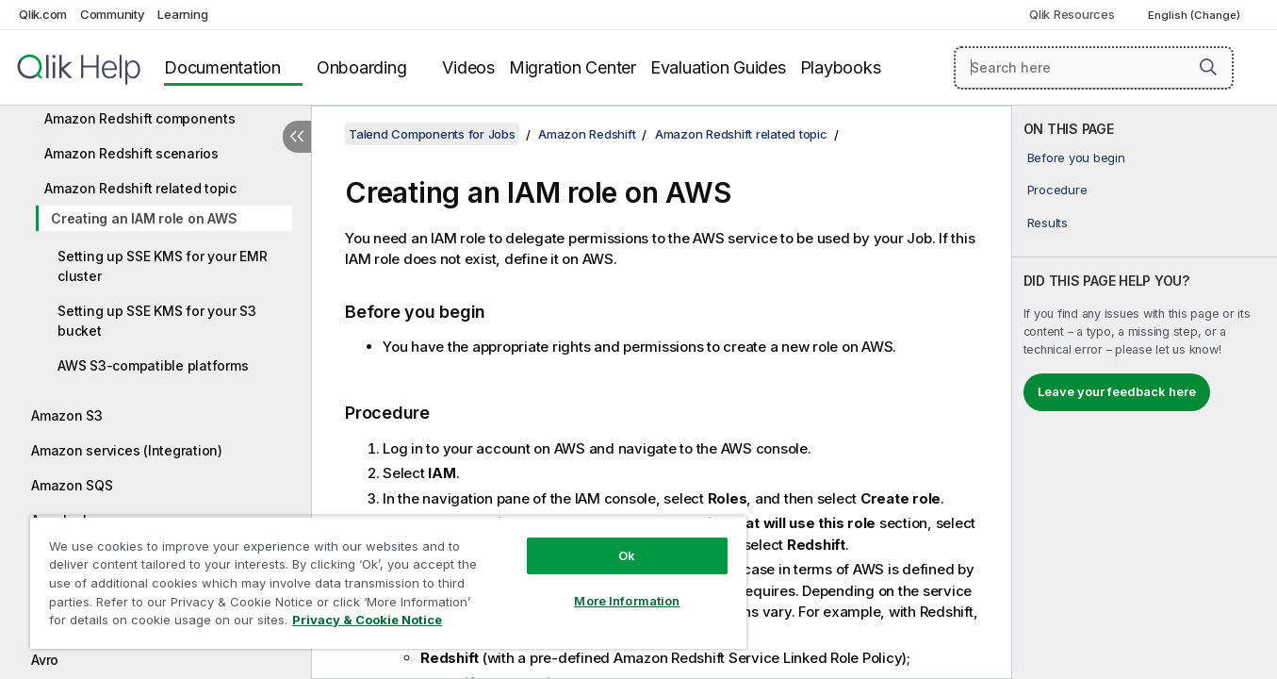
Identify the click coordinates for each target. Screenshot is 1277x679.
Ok (626, 555)
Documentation (222, 67)
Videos (468, 67)
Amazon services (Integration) (126, 450)
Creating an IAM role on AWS (144, 218)
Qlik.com (43, 14)
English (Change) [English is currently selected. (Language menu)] (1195, 15)
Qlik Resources (1072, 14)
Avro (44, 660)
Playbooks (840, 67)
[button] (1208, 67)
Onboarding (362, 67)
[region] (388, 582)
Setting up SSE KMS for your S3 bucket (156, 321)
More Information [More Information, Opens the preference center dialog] (626, 600)
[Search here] (1094, 68)
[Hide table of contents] (297, 137)
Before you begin (1076, 157)
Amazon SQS (72, 485)
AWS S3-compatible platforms (152, 365)
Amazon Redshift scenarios (131, 153)
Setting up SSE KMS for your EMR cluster (162, 266)
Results (1047, 222)
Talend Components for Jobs (432, 133)
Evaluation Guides (718, 67)
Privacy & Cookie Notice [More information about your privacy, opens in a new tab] (367, 619)
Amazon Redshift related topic (140, 188)
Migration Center (572, 67)
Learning (182, 14)
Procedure (1057, 189)
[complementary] (1144, 392)
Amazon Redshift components (140, 118)
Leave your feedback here (1117, 391)
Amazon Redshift (586, 133)
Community (112, 14)
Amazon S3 (67, 415)
